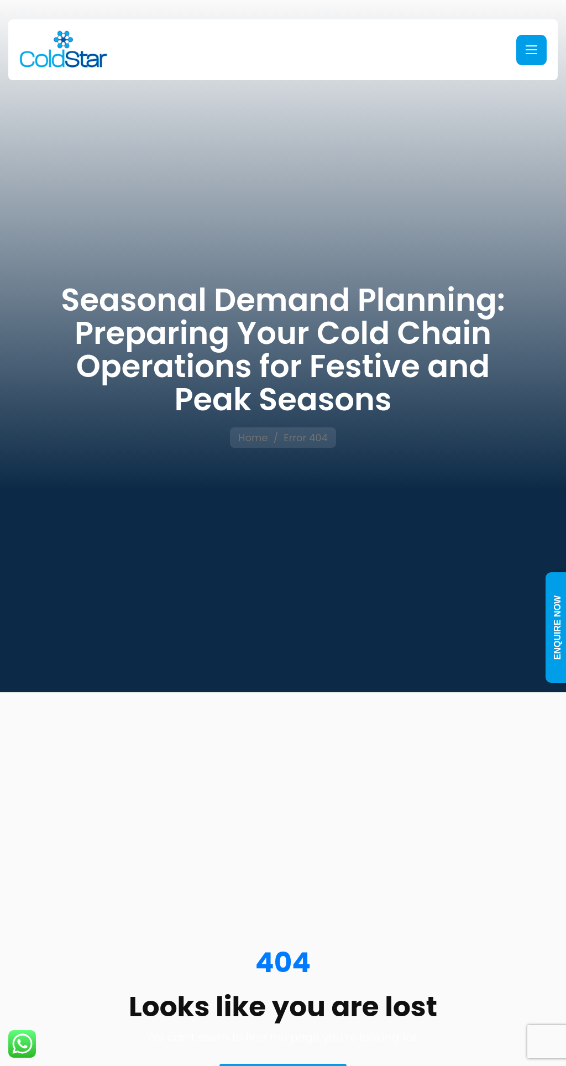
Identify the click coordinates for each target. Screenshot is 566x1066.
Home (253, 438)
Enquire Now (557, 627)
